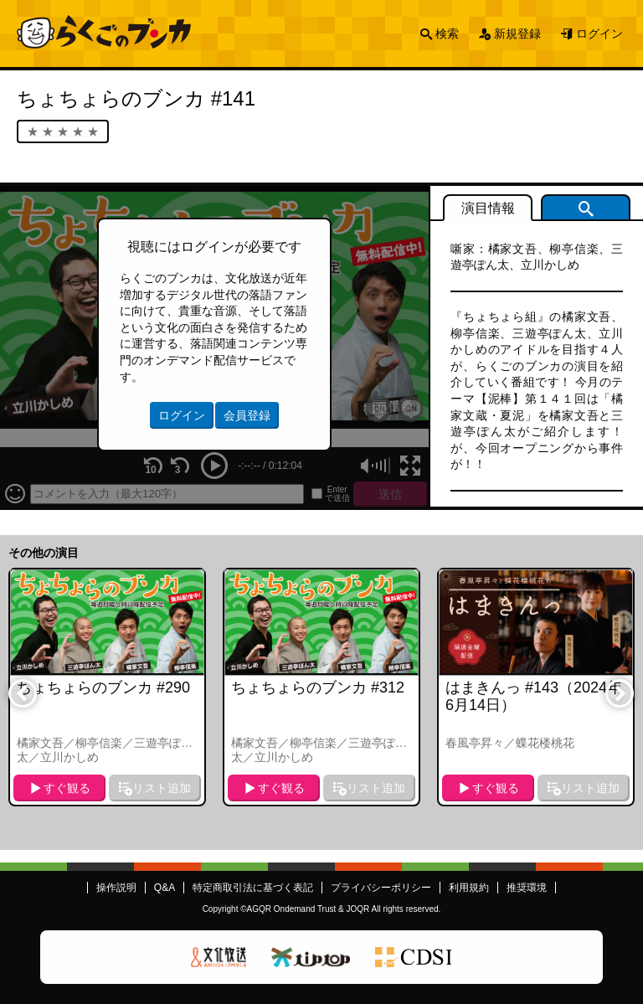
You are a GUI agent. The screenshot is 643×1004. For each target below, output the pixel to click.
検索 (447, 33)
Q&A (164, 887)
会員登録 (247, 415)
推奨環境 (527, 887)
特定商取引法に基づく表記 (253, 887)
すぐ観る (67, 788)
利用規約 (469, 887)
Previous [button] (21, 692)
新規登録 (517, 33)
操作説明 (116, 887)
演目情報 (488, 208)
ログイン (599, 33)
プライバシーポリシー (381, 887)
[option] (107, 687)
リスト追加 (161, 788)
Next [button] (618, 692)
